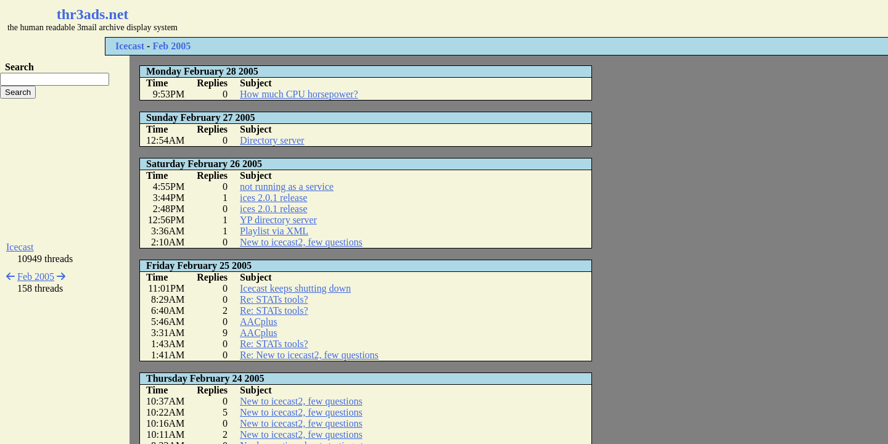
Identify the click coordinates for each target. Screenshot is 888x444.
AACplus (258, 321)
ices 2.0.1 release (273, 197)
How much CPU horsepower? (299, 94)
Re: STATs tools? (274, 299)
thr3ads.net (93, 14)
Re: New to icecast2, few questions (309, 355)
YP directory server (278, 220)
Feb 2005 (171, 46)
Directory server (272, 140)
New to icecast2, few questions (301, 242)
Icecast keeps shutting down (295, 288)
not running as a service (287, 186)
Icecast (129, 46)
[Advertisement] (367, 18)
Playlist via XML (274, 231)
